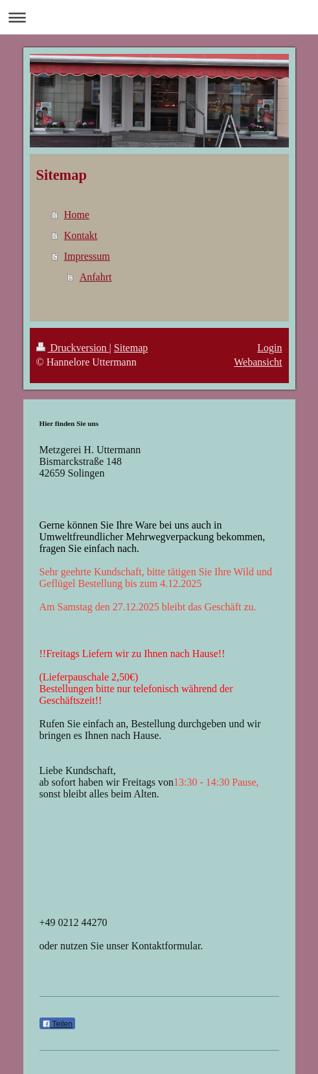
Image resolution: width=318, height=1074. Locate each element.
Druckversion (72, 347)
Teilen (57, 1024)
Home (76, 214)
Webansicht (258, 362)
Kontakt (81, 235)
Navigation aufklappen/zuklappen (159, 17)
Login (269, 347)
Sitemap (131, 347)
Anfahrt (96, 276)
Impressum (87, 256)
